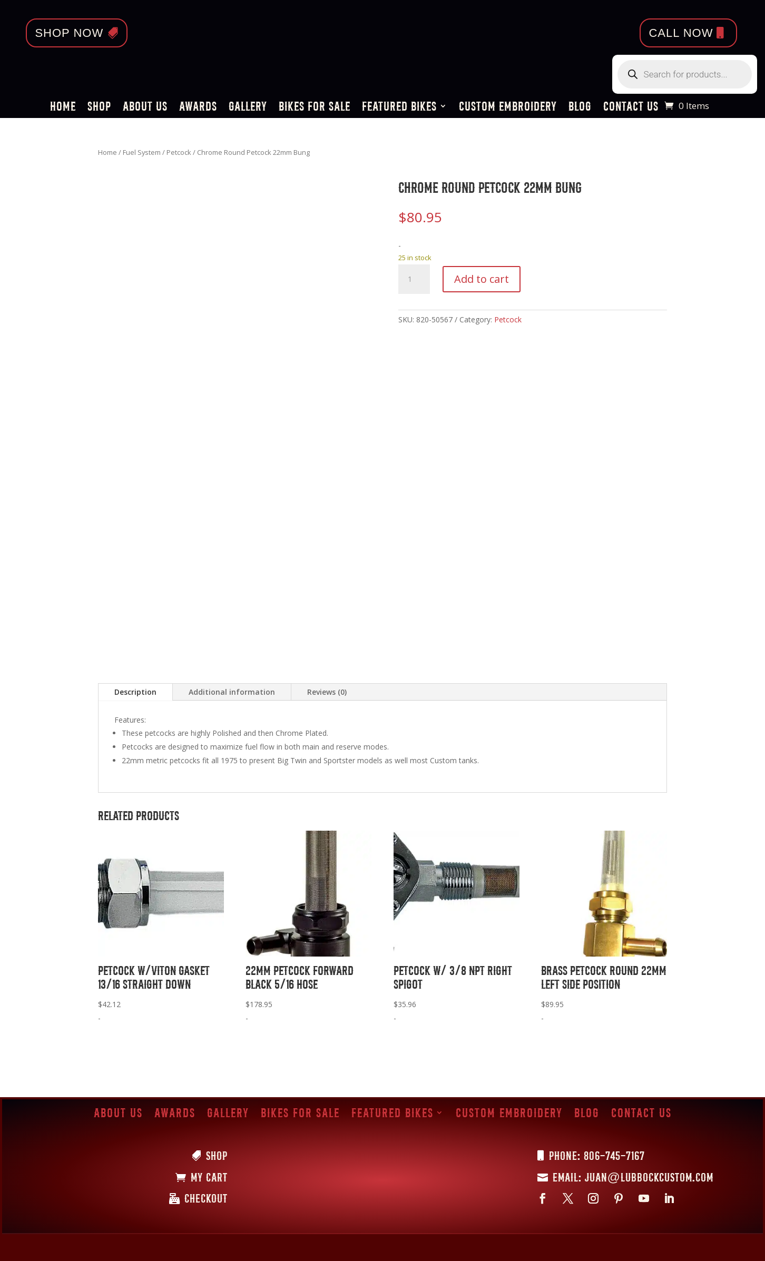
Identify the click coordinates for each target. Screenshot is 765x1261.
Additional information (232, 692)
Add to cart (481, 279)
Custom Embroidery (508, 107)
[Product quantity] (414, 279)
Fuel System (142, 152)
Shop (99, 107)
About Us (145, 107)
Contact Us (631, 107)
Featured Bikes (399, 107)
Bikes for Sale (314, 107)
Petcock (178, 152)
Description (135, 692)
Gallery (248, 107)
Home (63, 107)
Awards (198, 107)
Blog (580, 107)
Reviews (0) (327, 692)
